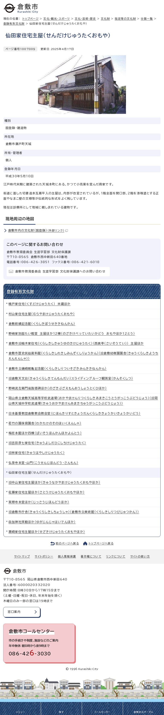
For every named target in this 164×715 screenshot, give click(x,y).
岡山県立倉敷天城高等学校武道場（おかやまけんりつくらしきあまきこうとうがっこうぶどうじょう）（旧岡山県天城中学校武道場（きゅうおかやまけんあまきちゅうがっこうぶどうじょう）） (83, 401)
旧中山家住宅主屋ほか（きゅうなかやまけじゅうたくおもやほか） (54, 482)
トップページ (30, 18)
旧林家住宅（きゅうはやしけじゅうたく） (37, 452)
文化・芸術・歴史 (85, 18)
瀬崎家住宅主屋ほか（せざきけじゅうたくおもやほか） (47, 531)
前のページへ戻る (67, 543)
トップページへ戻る (101, 543)
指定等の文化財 (125, 18)
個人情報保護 (67, 556)
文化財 (105, 18)
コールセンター (102, 712)
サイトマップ (22, 556)
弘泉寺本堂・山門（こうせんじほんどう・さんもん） (43, 462)
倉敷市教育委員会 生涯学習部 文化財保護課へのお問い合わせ (60, 271)
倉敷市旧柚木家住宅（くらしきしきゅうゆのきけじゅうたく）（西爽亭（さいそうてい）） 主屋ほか (76, 343)
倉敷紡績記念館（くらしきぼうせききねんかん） (42, 323)
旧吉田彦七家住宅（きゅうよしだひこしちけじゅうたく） (47, 442)
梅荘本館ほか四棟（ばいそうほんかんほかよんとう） (45, 433)
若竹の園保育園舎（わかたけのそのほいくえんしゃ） (45, 423)
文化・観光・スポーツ (56, 18)
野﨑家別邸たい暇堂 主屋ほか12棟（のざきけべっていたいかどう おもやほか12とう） (72, 333)
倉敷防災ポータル (144, 712)
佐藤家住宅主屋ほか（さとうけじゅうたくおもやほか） (47, 492)
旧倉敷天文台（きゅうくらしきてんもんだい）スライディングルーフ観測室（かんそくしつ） (71, 378)
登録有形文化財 (14, 23)
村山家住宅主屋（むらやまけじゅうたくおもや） (42, 313)
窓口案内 (14, 611)
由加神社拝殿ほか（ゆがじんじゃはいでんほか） (42, 521)
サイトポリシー (44, 556)
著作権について (91, 556)
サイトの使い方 (140, 556)
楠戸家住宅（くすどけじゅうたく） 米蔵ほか (39, 303)
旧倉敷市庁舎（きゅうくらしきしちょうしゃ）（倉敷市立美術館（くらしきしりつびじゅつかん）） (74, 511)
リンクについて (115, 556)
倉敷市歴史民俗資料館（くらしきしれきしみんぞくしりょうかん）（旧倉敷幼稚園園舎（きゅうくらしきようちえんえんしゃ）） (83, 356)
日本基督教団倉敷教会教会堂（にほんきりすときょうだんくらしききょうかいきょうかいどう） (75, 413)
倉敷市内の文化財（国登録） (38, 230)
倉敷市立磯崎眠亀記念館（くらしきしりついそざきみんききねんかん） (58, 368)
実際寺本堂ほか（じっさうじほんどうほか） (39, 502)
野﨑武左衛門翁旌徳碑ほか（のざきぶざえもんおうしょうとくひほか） (58, 388)
